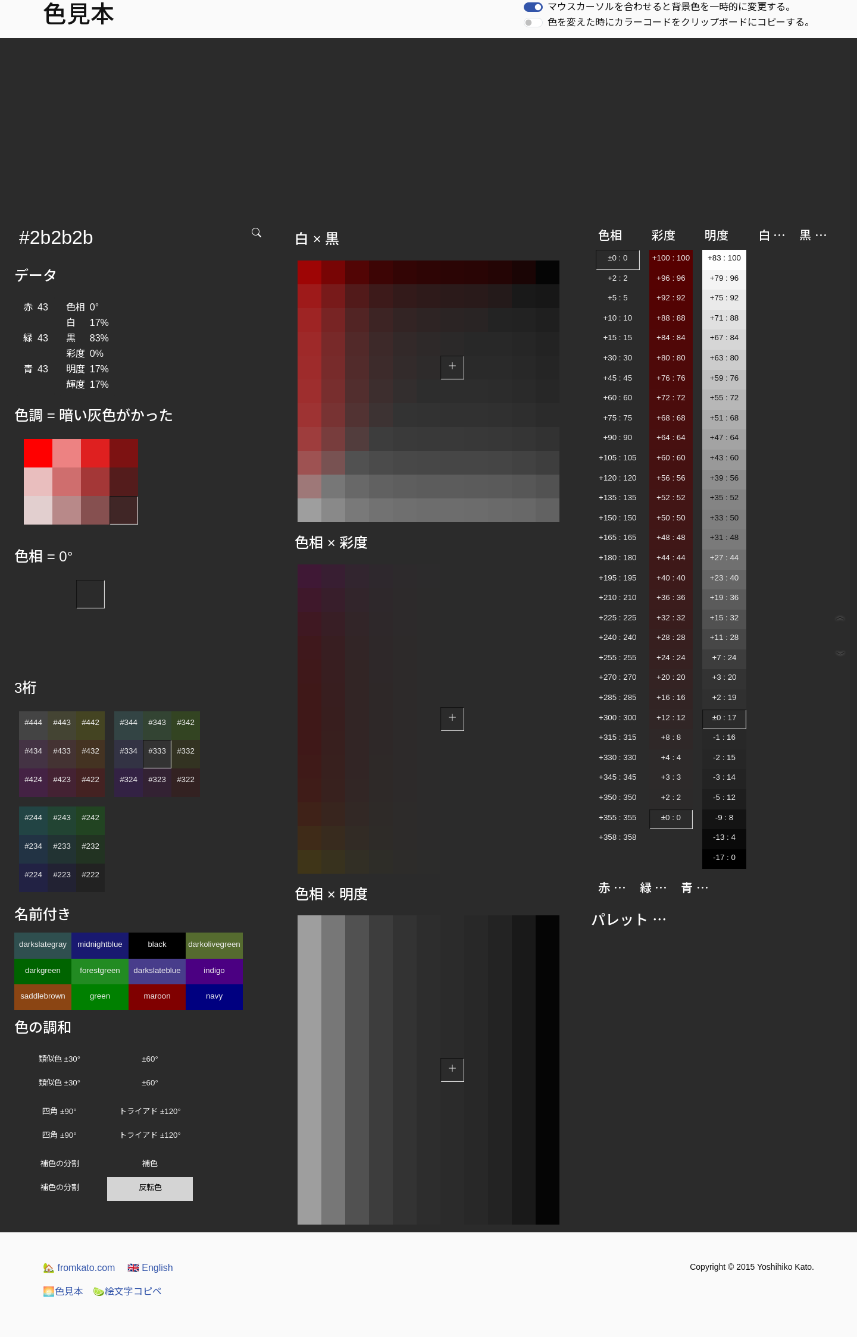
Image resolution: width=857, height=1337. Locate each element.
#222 (90, 874)
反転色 (150, 1187)
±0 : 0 (617, 257)
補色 (150, 1163)
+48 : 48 (671, 537)
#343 (157, 722)
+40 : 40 (671, 577)
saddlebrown (42, 995)
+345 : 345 (617, 777)
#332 (186, 750)
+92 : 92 (671, 297)
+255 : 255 (617, 657)
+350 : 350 (617, 797)
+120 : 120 (617, 477)
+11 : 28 (724, 637)
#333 (157, 750)
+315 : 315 (617, 737)
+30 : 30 (618, 357)
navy (214, 995)
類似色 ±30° (59, 1058)
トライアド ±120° (150, 1111)
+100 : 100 (671, 257)
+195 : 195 (617, 577)
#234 (33, 846)
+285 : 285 (617, 697)
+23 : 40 (724, 577)
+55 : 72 (724, 397)
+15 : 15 (618, 337)
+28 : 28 (671, 637)
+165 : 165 (617, 537)
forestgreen (100, 970)
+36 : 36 (671, 597)
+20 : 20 (671, 677)
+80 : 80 (671, 357)
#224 (33, 874)
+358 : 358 (617, 837)
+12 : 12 (671, 717)
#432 (90, 750)
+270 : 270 (617, 677)
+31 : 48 (724, 537)
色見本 (63, 1291)
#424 (33, 779)
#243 (62, 817)
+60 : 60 (618, 397)
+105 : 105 (617, 457)
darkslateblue (156, 970)
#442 (90, 722)
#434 (33, 750)
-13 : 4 (724, 837)
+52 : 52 (671, 497)
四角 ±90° (59, 1111)
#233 (62, 846)
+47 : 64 (724, 437)
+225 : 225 (617, 617)
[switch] (533, 7)
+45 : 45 (618, 378)
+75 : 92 (724, 297)
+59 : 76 (724, 378)
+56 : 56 (671, 477)
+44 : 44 (671, 557)
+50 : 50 (671, 517)
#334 (128, 750)
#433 (62, 750)
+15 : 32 (724, 617)
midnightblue (100, 944)
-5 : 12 (724, 797)
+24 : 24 (671, 657)
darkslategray (43, 944)
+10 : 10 (618, 317)
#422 (90, 779)
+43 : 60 (724, 457)
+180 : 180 (617, 557)
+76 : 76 (671, 378)
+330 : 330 (617, 757)
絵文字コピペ (127, 1291)
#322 (186, 779)
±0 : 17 (724, 717)
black (157, 944)
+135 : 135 (617, 497)
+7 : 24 (724, 657)
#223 (62, 874)
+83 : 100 (724, 257)
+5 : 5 (618, 297)
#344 (128, 722)
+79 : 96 (724, 278)
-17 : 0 (724, 857)
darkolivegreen (214, 944)
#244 (33, 817)
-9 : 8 (724, 817)
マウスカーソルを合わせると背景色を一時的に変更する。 (671, 7)
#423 (62, 779)
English (150, 1268)
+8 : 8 (671, 737)
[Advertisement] (428, 127)
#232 (90, 846)
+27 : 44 (724, 557)
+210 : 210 (617, 597)
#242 (90, 817)
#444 (33, 722)
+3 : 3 (671, 777)
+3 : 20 (724, 677)
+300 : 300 (617, 717)
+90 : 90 (618, 437)
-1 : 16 (724, 737)
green (100, 995)
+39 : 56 (724, 477)
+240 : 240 (617, 637)
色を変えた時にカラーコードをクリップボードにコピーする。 (681, 22)
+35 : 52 (724, 497)
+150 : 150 (617, 517)
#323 (157, 779)
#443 (62, 722)
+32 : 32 (671, 617)
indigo (214, 970)
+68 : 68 (671, 417)
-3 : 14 (724, 777)
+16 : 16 (671, 697)
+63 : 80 (724, 357)
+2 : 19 (724, 697)
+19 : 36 (724, 597)
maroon (156, 995)
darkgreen (43, 970)
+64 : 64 (671, 437)
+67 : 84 (724, 337)
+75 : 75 (618, 417)
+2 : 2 (618, 278)
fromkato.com (79, 1268)
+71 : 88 (724, 317)
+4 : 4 (671, 757)
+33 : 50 (724, 517)
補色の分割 (59, 1163)
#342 (186, 722)
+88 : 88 (671, 317)
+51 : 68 (724, 417)
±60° (150, 1058)
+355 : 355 (617, 817)
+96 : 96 (671, 278)
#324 (128, 779)
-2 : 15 (724, 757)
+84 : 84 (671, 337)
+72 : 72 (671, 397)
